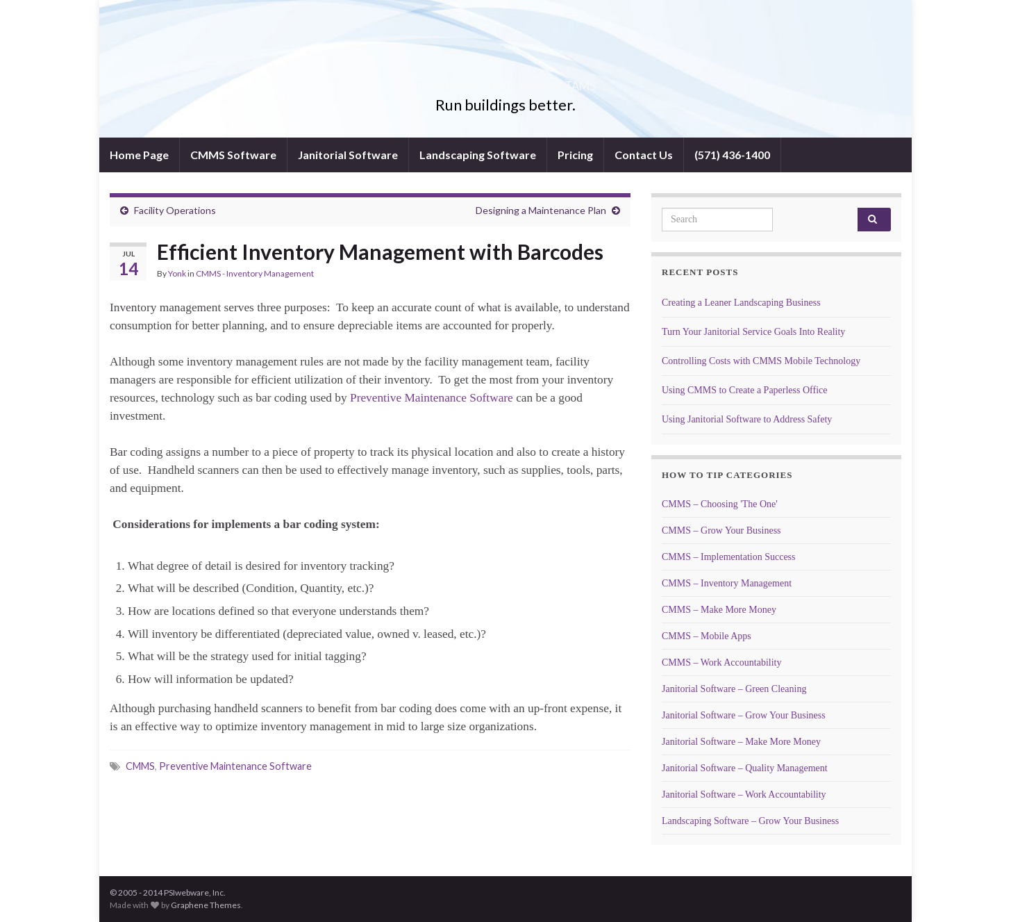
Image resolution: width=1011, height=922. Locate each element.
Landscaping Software (477, 154)
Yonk (177, 273)
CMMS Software (233, 154)
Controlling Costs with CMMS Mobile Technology (761, 361)
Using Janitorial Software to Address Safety (747, 419)
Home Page (139, 154)
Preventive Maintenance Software (431, 397)
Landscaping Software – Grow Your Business (750, 821)
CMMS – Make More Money (719, 609)
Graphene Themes (206, 905)
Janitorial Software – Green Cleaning (734, 689)
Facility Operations (175, 210)
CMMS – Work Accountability (721, 662)
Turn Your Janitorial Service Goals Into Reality (753, 332)
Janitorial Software (348, 154)
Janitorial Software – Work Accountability (744, 794)
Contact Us (644, 154)
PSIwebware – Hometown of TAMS (506, 81)
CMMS (140, 766)
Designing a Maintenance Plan (541, 210)
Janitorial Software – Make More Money (741, 741)
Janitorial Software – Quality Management (745, 768)
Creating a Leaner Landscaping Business (741, 302)
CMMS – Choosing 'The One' (720, 504)
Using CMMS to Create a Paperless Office (744, 390)
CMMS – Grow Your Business (721, 530)
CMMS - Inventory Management (255, 273)
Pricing (575, 154)
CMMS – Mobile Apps (706, 636)
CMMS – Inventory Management (727, 583)
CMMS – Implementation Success (729, 557)
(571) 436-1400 (732, 154)
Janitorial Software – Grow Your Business (744, 715)
